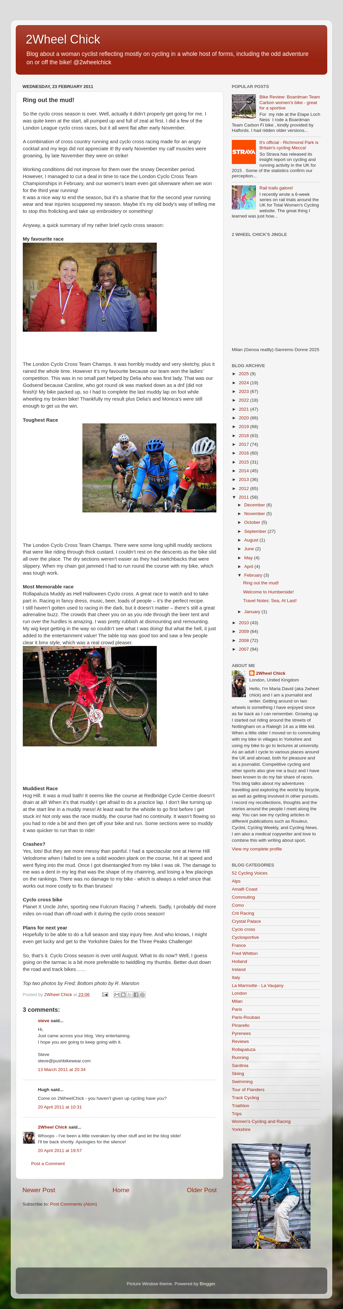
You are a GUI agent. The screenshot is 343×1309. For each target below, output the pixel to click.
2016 (244, 453)
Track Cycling (245, 1097)
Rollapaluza (244, 1049)
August (252, 540)
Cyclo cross (243, 929)
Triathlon (240, 1105)
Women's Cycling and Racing (261, 1121)
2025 (244, 373)
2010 (244, 622)
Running (240, 1057)
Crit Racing (243, 913)
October (253, 522)
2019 (244, 426)
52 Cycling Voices (250, 873)
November (255, 513)
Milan (237, 1001)
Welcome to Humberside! (268, 591)
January (253, 611)
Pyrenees (241, 1033)
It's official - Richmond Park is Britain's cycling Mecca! (288, 145)
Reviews (240, 1041)
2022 (244, 400)
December (255, 504)
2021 (244, 409)
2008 (244, 640)
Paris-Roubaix (246, 1017)
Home (121, 1190)
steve (44, 1020)
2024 (244, 382)
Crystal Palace (246, 921)
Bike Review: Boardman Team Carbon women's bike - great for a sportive (289, 102)
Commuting (243, 897)
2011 (244, 497)
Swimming (242, 1081)
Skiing (238, 1073)
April (249, 566)
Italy (236, 977)
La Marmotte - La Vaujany (257, 985)
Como (238, 905)
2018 (244, 435)
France (239, 945)
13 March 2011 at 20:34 (62, 1069)
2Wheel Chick (63, 39)
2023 (244, 391)
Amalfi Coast (245, 889)
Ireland (239, 969)
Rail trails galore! (276, 187)
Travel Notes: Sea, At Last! (270, 600)
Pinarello (241, 1025)
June (249, 548)
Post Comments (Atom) (73, 1204)
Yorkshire (241, 1129)
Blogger (207, 1283)
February (254, 575)
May (249, 557)
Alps (236, 881)
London (239, 993)
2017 (244, 444)
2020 (244, 417)
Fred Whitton (245, 953)
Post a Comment (48, 1163)
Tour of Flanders (248, 1089)
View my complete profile (257, 848)
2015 (244, 462)
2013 (244, 479)
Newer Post (38, 1190)
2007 (244, 649)
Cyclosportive (245, 937)
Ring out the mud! (261, 582)
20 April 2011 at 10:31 (60, 1107)
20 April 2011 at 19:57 (60, 1150)
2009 (244, 631)
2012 (244, 488)
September (256, 531)
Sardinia (240, 1065)
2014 (244, 470)
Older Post (202, 1190)
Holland (239, 961)
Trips (237, 1113)
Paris (237, 1009)
